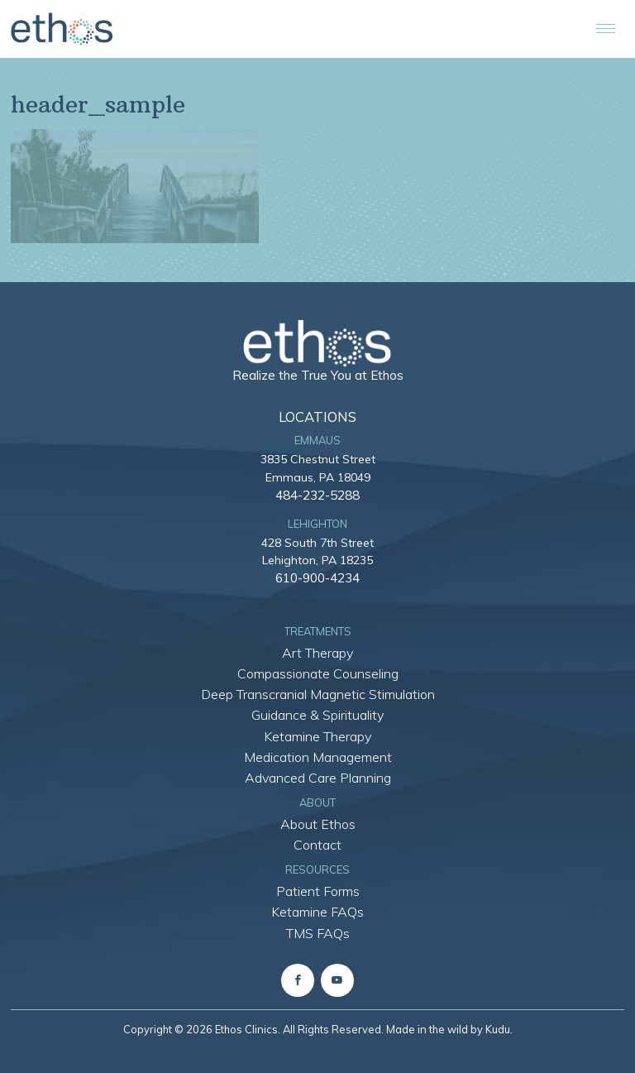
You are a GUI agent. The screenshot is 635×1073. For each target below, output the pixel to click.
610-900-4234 (317, 577)
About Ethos (318, 824)
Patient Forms (318, 891)
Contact (317, 844)
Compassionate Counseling (318, 673)
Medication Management (318, 757)
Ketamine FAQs (317, 911)
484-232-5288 (317, 494)
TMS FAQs (318, 933)
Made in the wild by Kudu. (449, 1029)
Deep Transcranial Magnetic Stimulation (318, 694)
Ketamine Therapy (317, 736)
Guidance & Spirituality (317, 715)
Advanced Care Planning (318, 777)
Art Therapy (317, 652)
